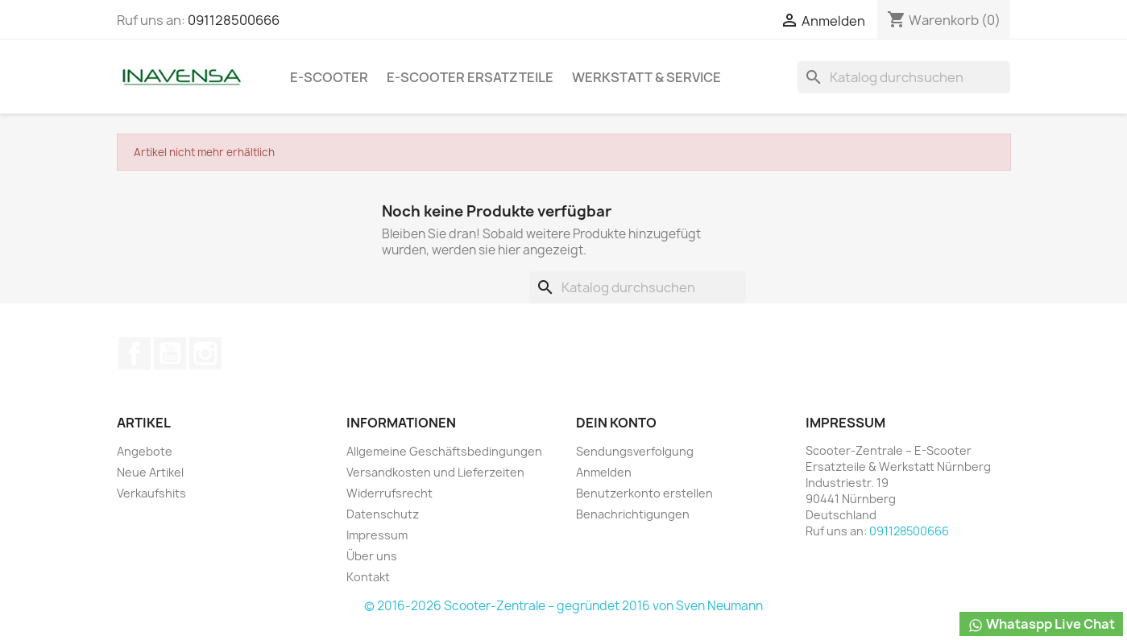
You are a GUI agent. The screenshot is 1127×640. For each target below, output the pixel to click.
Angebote (144, 451)
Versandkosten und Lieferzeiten (435, 472)
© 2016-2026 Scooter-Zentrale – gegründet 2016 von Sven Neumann (563, 605)
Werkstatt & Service (646, 77)
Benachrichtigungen (633, 514)
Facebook (134, 353)
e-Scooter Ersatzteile (470, 77)
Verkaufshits (151, 493)
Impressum (377, 535)
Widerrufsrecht (389, 493)
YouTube (170, 353)
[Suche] (904, 77)
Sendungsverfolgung (635, 451)
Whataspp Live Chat (1041, 624)
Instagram (205, 353)
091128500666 (234, 20)
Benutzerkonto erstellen (644, 493)
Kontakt (368, 576)
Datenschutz (382, 514)
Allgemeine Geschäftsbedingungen (444, 451)
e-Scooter (329, 77)
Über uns (371, 556)
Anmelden (604, 472)
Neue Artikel (150, 472)
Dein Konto (616, 422)
